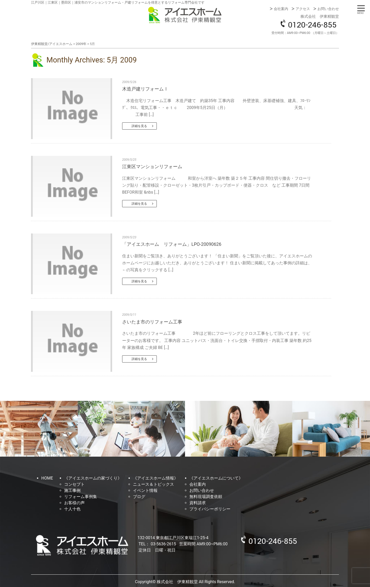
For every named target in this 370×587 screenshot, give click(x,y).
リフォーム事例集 (80, 496)
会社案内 (281, 9)
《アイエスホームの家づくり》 (93, 478)
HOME (47, 478)
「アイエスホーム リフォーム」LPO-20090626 (171, 244)
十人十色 (72, 509)
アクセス (303, 9)
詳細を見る (139, 126)
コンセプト (74, 484)
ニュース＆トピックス (153, 484)
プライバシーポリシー (209, 509)
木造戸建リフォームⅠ (145, 89)
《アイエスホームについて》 (216, 478)
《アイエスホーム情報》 (155, 478)
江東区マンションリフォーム (152, 166)
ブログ (139, 496)
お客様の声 (74, 502)
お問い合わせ (328, 9)
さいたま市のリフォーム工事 (152, 321)
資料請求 (197, 502)
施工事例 (72, 490)
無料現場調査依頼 (205, 496)
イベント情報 (145, 490)
